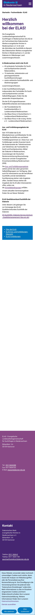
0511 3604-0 (13, 554)
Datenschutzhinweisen (10, 601)
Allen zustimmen (25, 610)
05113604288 (11, 465)
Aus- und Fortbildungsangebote (16, 166)
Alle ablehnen (9, 611)
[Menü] (30, 4)
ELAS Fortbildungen (13, 236)
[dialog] (17, 593)
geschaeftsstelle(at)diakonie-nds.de (15, 559)
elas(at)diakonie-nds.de (16, 470)
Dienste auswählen (9, 604)
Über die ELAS (11, 229)
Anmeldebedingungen (13, 188)
